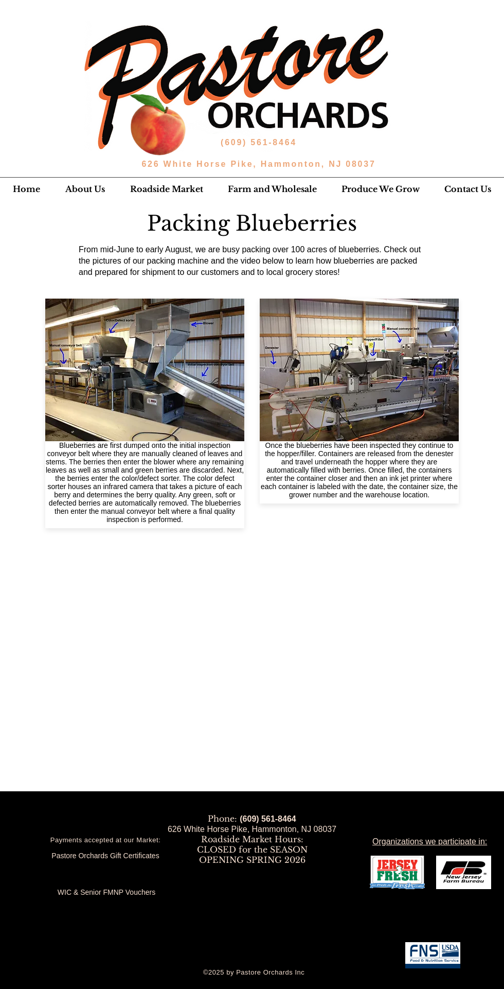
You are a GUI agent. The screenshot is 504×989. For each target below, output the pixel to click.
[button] (84, 189)
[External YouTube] (251, 629)
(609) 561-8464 (260, 142)
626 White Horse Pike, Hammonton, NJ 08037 (258, 164)
